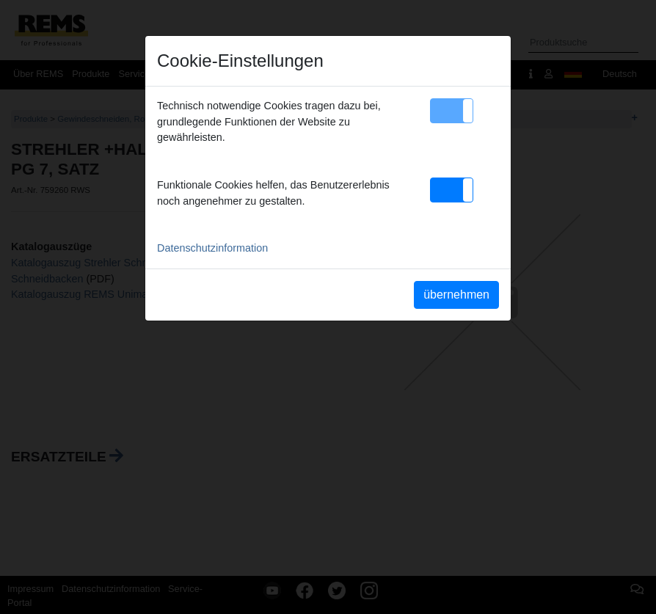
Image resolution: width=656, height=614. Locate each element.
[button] (451, 110)
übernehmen (456, 294)
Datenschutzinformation (212, 248)
